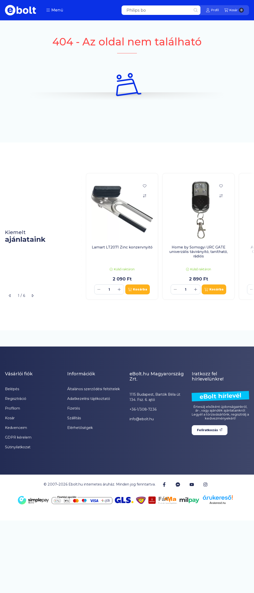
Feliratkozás (209, 430)
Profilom (12, 408)
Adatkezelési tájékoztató (88, 398)
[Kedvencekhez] (145, 186)
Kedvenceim (16, 427)
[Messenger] (178, 484)
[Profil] (212, 10)
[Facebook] (164, 484)
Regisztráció (15, 398)
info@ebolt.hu (141, 419)
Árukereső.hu (218, 502)
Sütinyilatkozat (18, 447)
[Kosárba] (137, 289)
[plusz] (119, 289)
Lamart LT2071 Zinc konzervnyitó (122, 247)
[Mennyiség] (109, 289)
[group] (167, 236)
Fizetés (73, 408)
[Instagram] (205, 484)
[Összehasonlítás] (145, 196)
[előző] (10, 296)
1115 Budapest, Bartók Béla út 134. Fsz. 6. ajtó (154, 397)
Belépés (12, 389)
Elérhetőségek (80, 427)
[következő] (32, 296)
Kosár (10, 418)
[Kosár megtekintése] (234, 10)
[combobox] (161, 10)
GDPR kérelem (18, 437)
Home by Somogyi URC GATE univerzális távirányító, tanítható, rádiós (198, 251)
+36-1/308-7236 (143, 409)
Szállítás (74, 418)
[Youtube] (192, 484)
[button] (54, 10)
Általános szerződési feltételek (93, 389)
